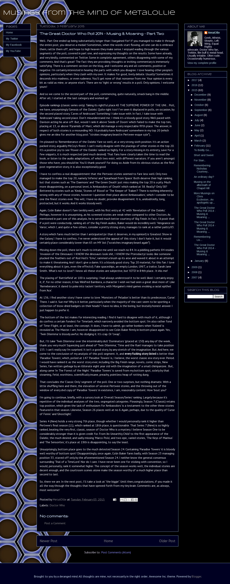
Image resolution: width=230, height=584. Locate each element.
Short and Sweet (204, 155)
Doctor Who (57, 505)
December (200, 94)
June (197, 125)
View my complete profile (201, 62)
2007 (194, 277)
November (200, 99)
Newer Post (48, 540)
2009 (194, 267)
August (199, 115)
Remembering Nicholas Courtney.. (202, 168)
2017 (194, 80)
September (201, 109)
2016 (194, 85)
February (200, 145)
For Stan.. (200, 160)
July (197, 120)
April (197, 135)
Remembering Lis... (202, 238)
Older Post (167, 540)
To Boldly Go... (202, 150)
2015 (194, 90)
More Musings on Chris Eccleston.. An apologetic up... (204, 198)
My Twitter (12, 38)
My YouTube (13, 50)
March (198, 140)
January (199, 260)
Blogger (196, 576)
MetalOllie (214, 32)
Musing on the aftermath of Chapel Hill (202, 185)
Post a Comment (55, 523)
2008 (194, 272)
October (199, 104)
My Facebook (14, 44)
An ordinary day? (204, 176)
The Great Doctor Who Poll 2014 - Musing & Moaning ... (205, 212)
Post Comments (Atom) (116, 552)
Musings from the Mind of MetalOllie (89, 13)
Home (108, 540)
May (197, 130)
